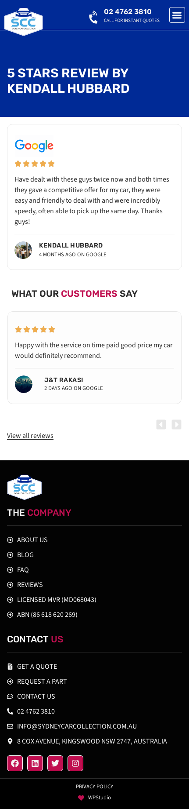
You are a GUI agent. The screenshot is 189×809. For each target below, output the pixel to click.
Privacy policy (94, 787)
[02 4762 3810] (94, 15)
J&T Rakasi (63, 380)
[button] (177, 15)
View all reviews (30, 436)
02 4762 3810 (128, 11)
